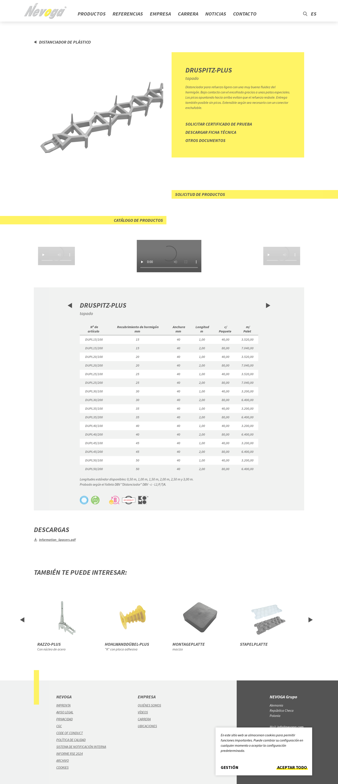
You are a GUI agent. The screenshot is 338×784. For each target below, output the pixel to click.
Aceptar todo (292, 767)
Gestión (229, 767)
